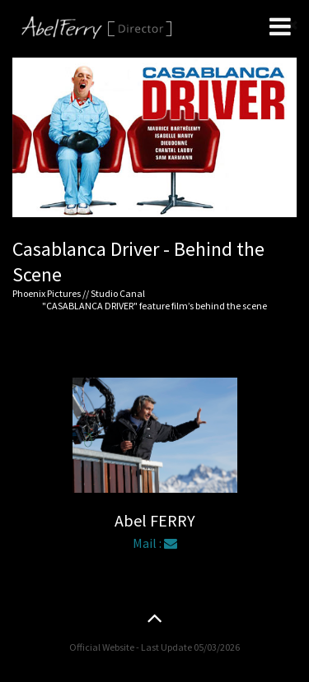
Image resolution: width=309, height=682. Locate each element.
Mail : (155, 543)
